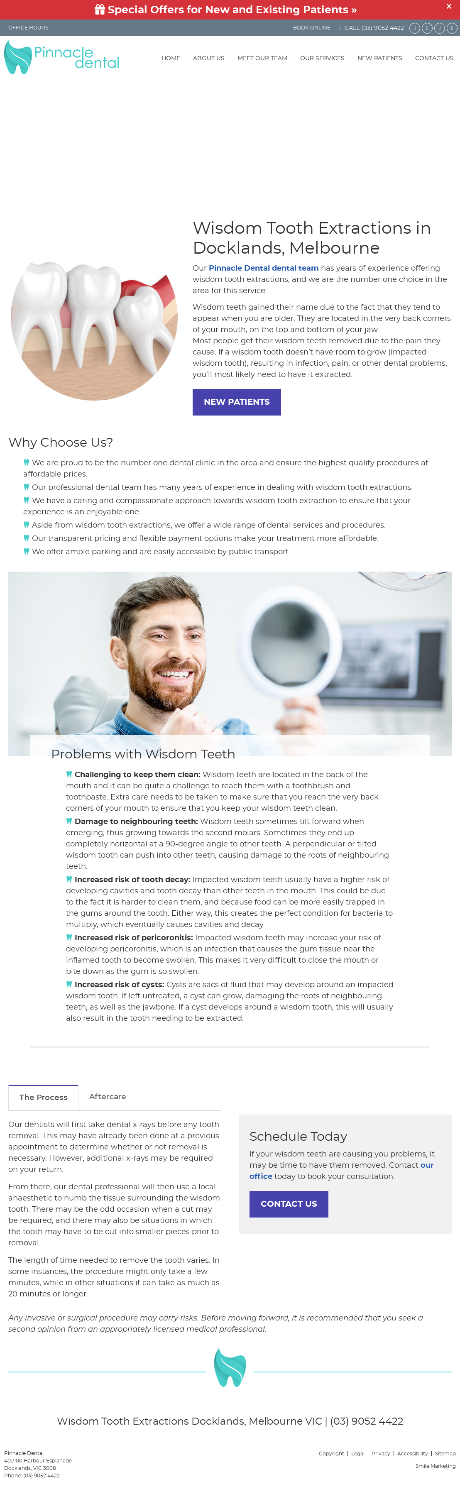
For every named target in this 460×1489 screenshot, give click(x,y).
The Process (43, 1097)
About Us (209, 58)
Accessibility (412, 1453)
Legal (358, 1453)
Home (170, 58)
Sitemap (445, 1453)
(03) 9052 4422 (382, 28)
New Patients (379, 58)
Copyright (331, 1453)
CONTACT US (289, 1204)
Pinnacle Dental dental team (264, 268)
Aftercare (107, 1096)
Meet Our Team (262, 58)
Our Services (322, 58)
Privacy (381, 1453)
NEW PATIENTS (237, 402)
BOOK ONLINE (311, 27)
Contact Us (434, 58)
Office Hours (28, 27)
